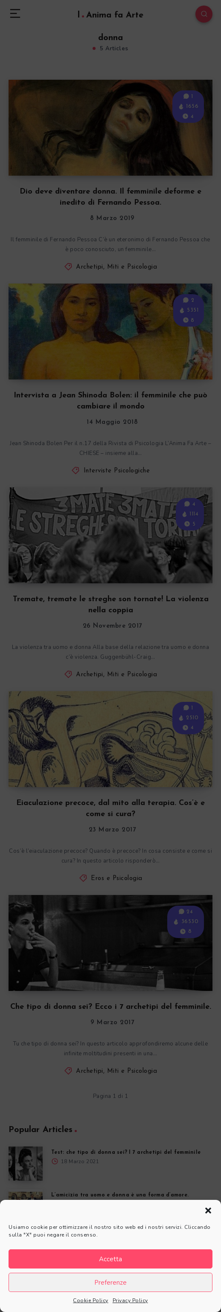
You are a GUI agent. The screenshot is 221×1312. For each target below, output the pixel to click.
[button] (208, 1210)
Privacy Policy (130, 1300)
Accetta (110, 1259)
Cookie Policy (90, 1300)
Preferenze (110, 1282)
